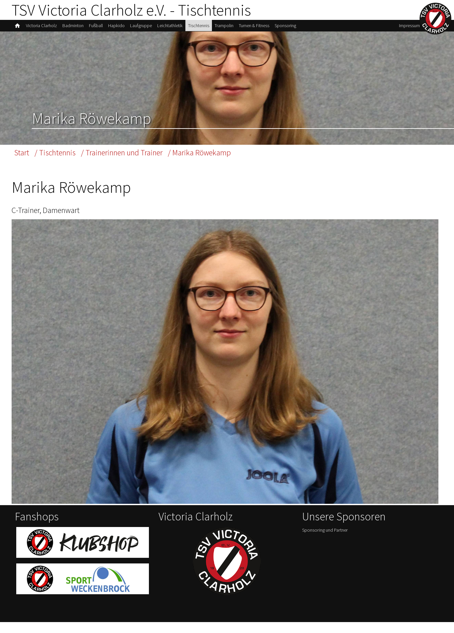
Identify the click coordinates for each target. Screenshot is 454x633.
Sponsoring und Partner (327, 541)
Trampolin (240, 28)
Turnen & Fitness (273, 28)
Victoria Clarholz (43, 28)
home (17, 28)
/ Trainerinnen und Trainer (133, 155)
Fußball (102, 28)
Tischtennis (212, 28)
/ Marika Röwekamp (219, 155)
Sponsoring (307, 28)
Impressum (407, 28)
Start (22, 155)
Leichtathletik (181, 28)
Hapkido (124, 28)
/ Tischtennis (58, 155)
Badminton (77, 28)
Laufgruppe (150, 28)
